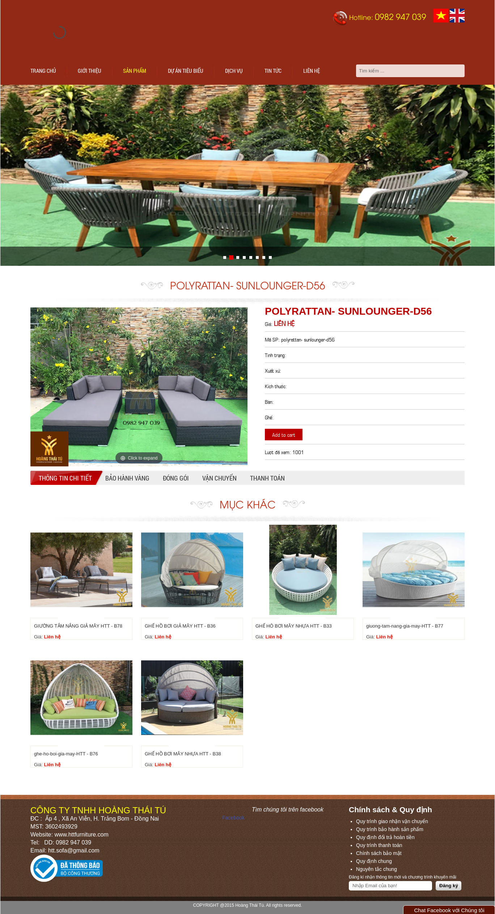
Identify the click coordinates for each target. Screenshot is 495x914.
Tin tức (273, 70)
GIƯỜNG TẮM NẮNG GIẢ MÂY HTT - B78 (78, 626)
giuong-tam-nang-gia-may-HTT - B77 (404, 626)
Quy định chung (374, 861)
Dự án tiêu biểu (185, 70)
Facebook (233, 818)
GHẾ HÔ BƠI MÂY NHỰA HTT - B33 (293, 626)
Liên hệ (311, 70)
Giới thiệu (89, 70)
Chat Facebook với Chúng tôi (449, 910)
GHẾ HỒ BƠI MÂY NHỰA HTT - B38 (183, 753)
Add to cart (283, 434)
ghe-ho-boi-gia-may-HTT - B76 (66, 753)
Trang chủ (43, 70)
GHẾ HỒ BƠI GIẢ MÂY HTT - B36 (180, 626)
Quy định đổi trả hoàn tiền (385, 837)
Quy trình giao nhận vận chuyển (392, 821)
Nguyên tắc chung (376, 869)
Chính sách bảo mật (379, 853)
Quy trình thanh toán (379, 845)
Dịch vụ (234, 70)
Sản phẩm (134, 70)
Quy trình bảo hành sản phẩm (389, 829)
